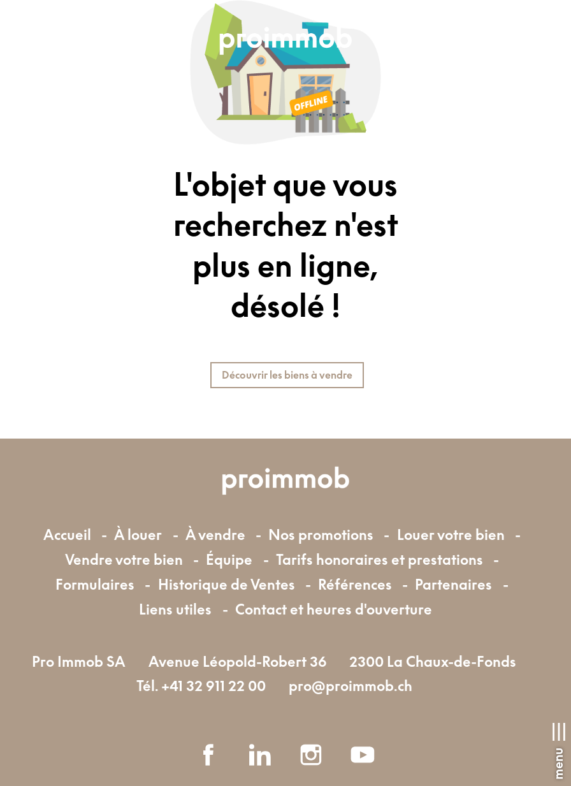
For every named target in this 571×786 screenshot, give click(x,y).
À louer (138, 534)
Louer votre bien (451, 534)
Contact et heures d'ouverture (333, 609)
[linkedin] (260, 755)
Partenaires (453, 584)
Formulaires (94, 584)
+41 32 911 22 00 (213, 685)
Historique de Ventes (226, 584)
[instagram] (311, 755)
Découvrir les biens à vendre (287, 374)
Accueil (67, 534)
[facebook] (208, 755)
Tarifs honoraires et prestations (379, 559)
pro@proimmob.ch (350, 685)
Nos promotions (320, 534)
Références (355, 584)
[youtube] (362, 755)
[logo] (285, 41)
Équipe (229, 559)
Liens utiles (175, 609)
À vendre (215, 534)
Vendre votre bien (124, 559)
